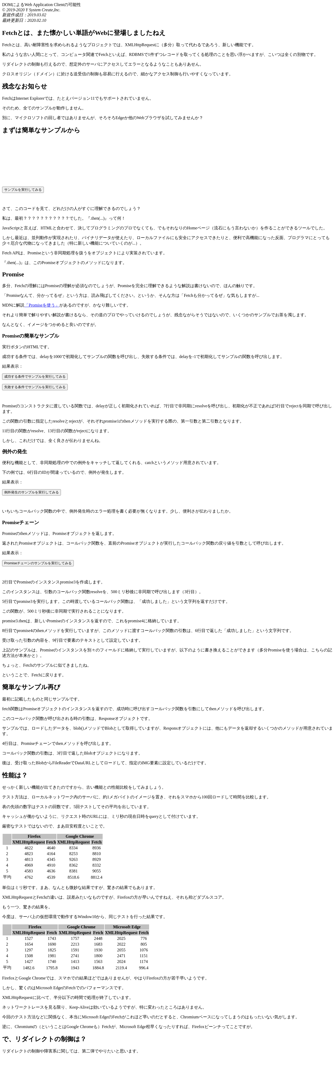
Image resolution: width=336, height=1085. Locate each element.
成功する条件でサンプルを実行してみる (35, 376)
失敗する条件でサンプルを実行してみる (35, 387)
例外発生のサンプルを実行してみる (31, 492)
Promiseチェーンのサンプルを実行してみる (38, 563)
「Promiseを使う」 (41, 305)
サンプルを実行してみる (23, 190)
